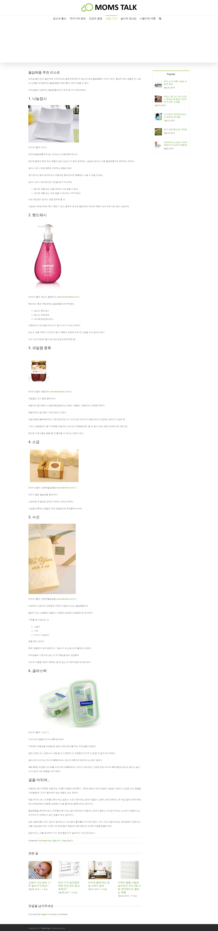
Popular (171, 74)
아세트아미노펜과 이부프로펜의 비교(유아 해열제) (175, 143)
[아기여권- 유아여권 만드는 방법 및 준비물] (158, 115)
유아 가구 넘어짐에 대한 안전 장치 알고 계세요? (69, 886)
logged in (45, 914)
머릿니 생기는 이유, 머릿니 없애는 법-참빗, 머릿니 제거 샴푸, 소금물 (175, 99)
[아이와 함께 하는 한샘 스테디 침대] (100, 862)
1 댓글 (44, 889)
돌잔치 (70, 840)
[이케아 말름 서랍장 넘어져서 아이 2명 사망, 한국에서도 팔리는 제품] (129, 862)
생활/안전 (56, 840)
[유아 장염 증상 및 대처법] (158, 130)
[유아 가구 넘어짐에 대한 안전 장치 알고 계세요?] (70, 862)
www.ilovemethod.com (67, 297)
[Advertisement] (109, 41)
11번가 (44, 732)
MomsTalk (46, 928)
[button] (160, 18)
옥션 (43, 147)
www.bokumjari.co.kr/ (60, 391)
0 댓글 (74, 892)
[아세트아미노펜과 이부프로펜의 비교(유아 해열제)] (158, 143)
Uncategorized (45, 840)
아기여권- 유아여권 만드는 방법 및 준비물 (175, 115)
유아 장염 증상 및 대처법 (175, 129)
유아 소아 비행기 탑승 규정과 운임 (175, 82)
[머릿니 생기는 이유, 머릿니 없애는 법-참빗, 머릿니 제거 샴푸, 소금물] (158, 97)
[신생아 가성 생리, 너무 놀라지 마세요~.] (40, 862)
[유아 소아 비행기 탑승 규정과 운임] (158, 82)
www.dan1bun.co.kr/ (65, 487)
